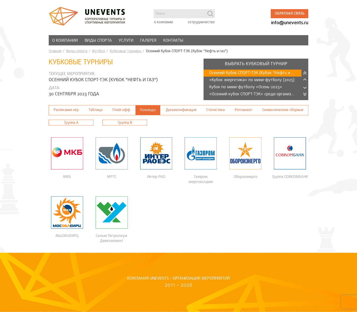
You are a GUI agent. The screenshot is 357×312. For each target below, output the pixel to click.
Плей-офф (121, 110)
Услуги (126, 41)
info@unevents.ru (289, 22)
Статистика (215, 110)
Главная (55, 51)
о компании (163, 22)
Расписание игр (66, 110)
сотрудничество (201, 22)
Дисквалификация (181, 110)
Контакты (173, 41)
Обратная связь (289, 13)
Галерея (148, 41)
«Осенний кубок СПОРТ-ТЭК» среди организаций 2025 (255, 94)
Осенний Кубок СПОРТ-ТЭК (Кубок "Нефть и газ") (255, 73)
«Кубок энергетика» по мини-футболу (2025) (252, 80)
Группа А (71, 122)
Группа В (125, 122)
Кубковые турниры (125, 51)
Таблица (95, 110)
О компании (65, 41)
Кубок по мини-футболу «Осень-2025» (245, 87)
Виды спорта (98, 41)
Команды (148, 110)
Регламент (243, 110)
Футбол (98, 51)
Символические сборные (282, 110)
